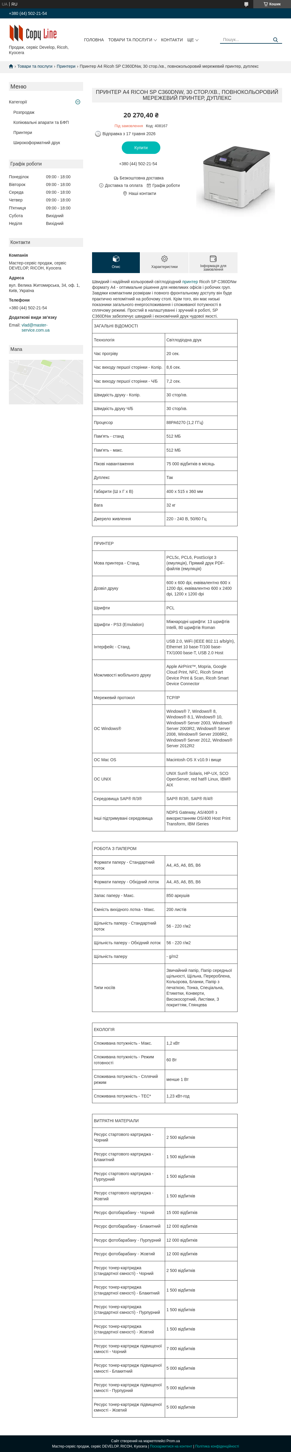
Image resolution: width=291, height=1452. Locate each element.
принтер (190, 281)
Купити (141, 147)
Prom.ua (173, 1441)
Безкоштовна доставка (142, 178)
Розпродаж (23, 112)
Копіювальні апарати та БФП (41, 122)
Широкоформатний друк (36, 142)
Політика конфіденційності (217, 1446)
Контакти (172, 39)
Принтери (66, 66)
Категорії (18, 101)
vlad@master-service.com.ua (36, 328)
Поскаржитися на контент (171, 1446)
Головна (94, 39)
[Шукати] (275, 40)
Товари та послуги (130, 39)
